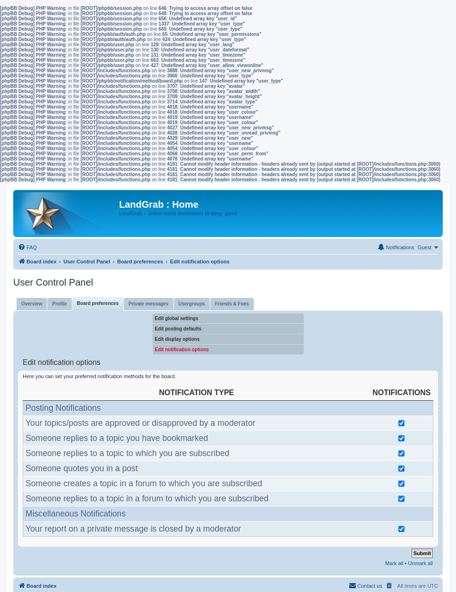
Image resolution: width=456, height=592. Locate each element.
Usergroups (192, 303)
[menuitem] (27, 247)
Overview (31, 303)
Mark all (394, 563)
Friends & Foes (232, 303)
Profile (59, 303)
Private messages (149, 303)
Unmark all (420, 563)
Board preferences (98, 303)
